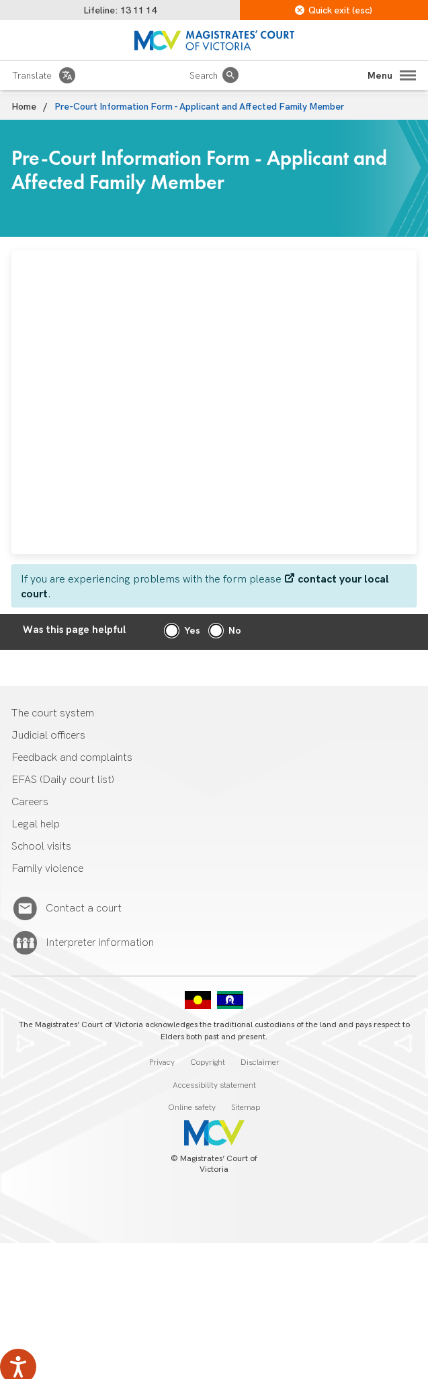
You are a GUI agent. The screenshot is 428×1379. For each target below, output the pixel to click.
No (234, 630)
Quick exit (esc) (333, 10)
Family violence (47, 868)
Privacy (162, 1062)
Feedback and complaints (71, 757)
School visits (41, 846)
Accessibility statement (214, 1085)
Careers (29, 802)
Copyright (207, 1062)
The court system (52, 713)
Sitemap (245, 1108)
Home (23, 106)
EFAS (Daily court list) (62, 780)
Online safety (192, 1108)
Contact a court (84, 908)
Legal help (35, 824)
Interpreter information (100, 943)
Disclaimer (260, 1062)
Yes (192, 630)
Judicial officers (48, 735)
